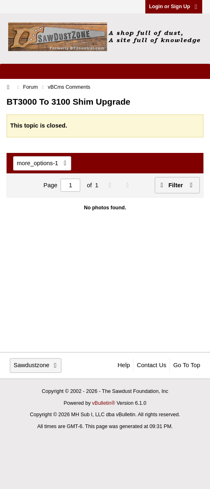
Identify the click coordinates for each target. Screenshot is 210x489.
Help (123, 365)
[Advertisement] (105, 288)
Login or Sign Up (174, 6)
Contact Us (151, 365)
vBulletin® (103, 403)
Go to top (186, 365)
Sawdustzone (36, 365)
